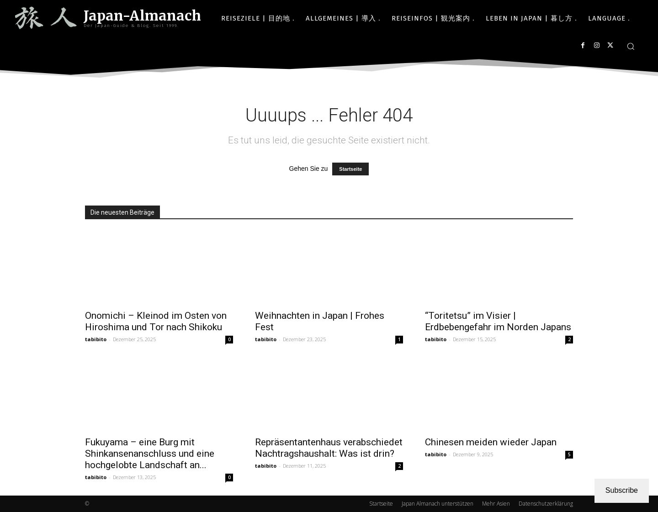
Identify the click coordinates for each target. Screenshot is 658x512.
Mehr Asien (496, 503)
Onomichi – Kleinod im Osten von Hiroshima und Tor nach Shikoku (156, 321)
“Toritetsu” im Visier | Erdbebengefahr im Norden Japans (498, 321)
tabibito (95, 339)
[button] (630, 46)
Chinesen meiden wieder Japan (491, 442)
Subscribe (621, 490)
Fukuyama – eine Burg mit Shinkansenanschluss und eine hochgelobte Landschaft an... (149, 453)
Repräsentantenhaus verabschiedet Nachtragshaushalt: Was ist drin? (329, 448)
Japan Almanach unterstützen (437, 503)
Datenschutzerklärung (546, 503)
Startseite (350, 169)
